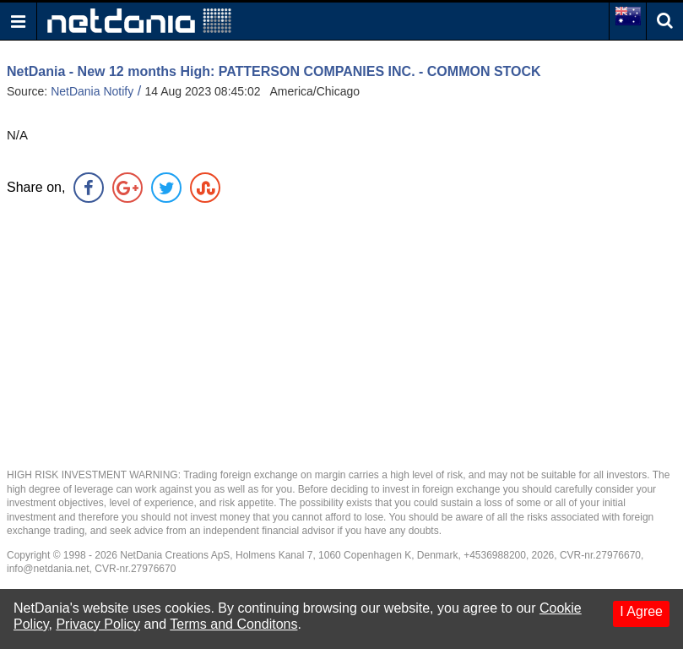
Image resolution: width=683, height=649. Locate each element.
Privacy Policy (98, 624)
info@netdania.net (48, 569)
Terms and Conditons (233, 624)
